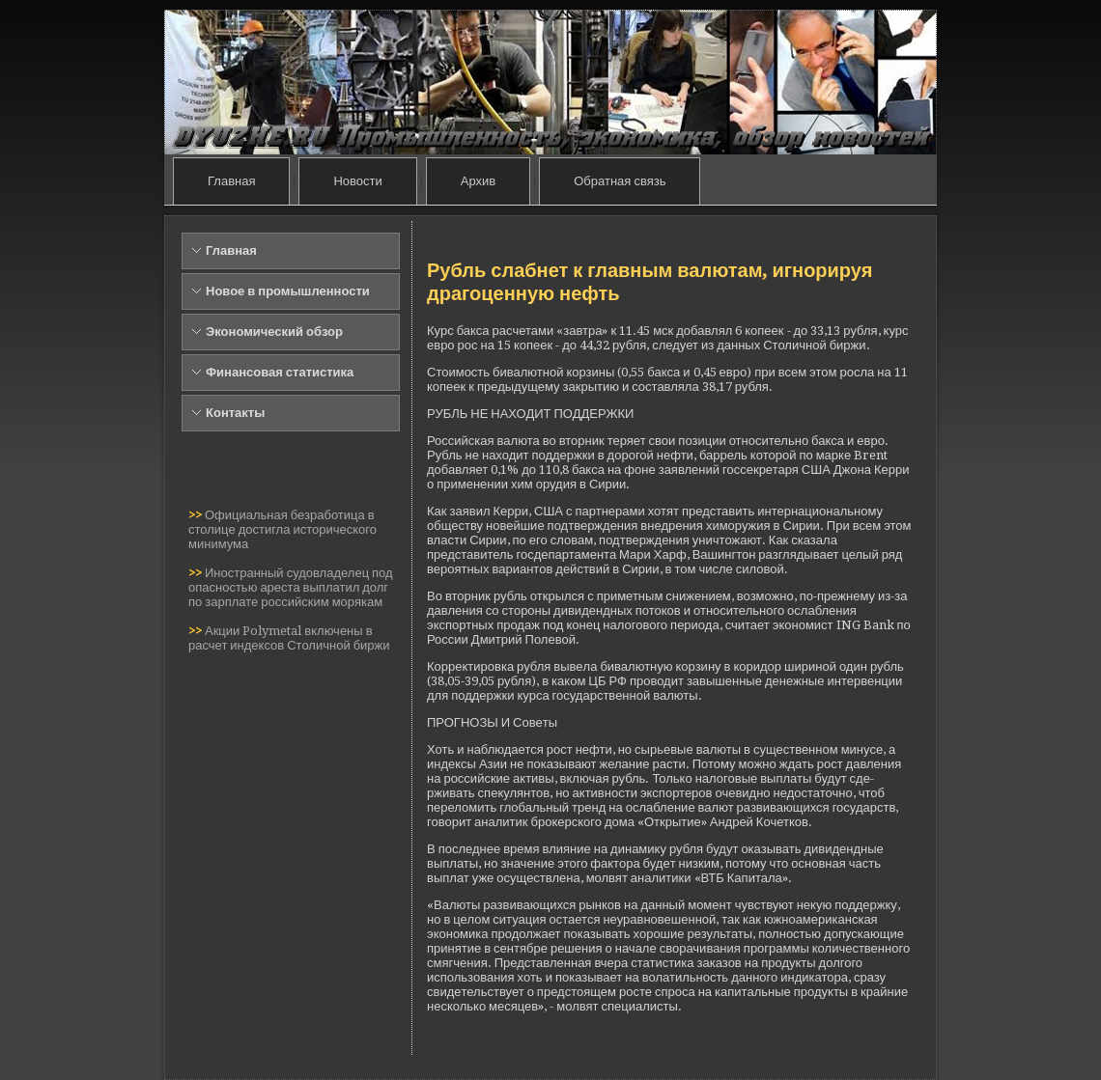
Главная (231, 181)
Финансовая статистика (279, 372)
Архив (478, 181)
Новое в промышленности (288, 291)
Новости (357, 181)
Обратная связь (619, 181)
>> (196, 515)
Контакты (235, 412)
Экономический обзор (274, 331)
